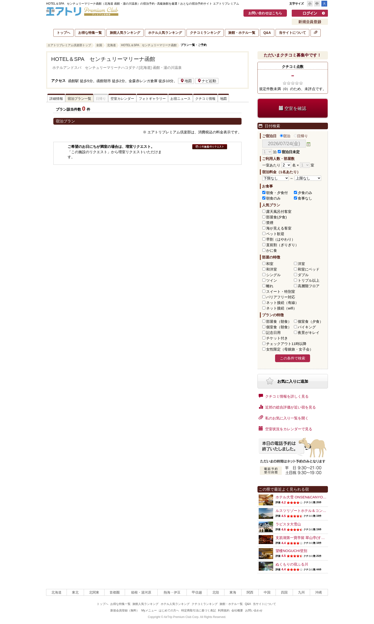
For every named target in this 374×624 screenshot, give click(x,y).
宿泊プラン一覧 (79, 98)
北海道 (111, 45)
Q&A (267, 33)
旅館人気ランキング (125, 33)
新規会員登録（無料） (124, 610)
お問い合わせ (254, 610)
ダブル (303, 275)
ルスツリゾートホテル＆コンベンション (308, 511)
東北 (75, 592)
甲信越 (197, 592)
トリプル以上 (308, 280)
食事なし (305, 198)
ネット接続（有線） (282, 303)
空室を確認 (292, 108)
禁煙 (269, 223)
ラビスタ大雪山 (288, 524)
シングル (273, 275)
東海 (232, 592)
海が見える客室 (278, 228)
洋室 (301, 264)
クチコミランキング (205, 33)
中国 (267, 592)
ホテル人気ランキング (165, 33)
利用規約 (223, 610)
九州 (301, 592)
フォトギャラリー (152, 98)
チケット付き (277, 338)
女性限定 (289, 349)
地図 (186, 81)
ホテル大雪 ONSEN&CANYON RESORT (308, 497)
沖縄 (318, 592)
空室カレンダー (122, 98)
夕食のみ (305, 193)
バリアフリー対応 (280, 297)
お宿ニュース (180, 98)
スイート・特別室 (280, 291)
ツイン (271, 280)
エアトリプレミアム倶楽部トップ (69, 45)
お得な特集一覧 (90, 33)
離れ (269, 286)
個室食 (310, 321)
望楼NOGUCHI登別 (291, 551)
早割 (280, 239)
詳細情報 (56, 98)
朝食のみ (273, 198)
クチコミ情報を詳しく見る (284, 396)
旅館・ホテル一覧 (241, 33)
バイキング (307, 327)
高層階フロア (308, 286)
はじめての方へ (169, 610)
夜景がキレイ (308, 332)
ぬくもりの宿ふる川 (292, 564)
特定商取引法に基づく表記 (198, 610)
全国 (99, 45)
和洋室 (271, 269)
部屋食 (278, 321)
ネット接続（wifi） (281, 308)
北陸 (215, 592)
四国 (284, 592)
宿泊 (285, 136)
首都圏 (115, 592)
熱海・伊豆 (172, 592)
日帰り (301, 136)
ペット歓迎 (275, 234)
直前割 (282, 245)
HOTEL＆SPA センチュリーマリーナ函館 (149, 45)
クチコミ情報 (205, 98)
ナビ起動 (206, 81)
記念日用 (273, 332)
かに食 (271, 250)
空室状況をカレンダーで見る (285, 428)
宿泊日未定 (289, 152)
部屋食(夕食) (276, 217)
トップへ (63, 33)
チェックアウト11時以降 (286, 344)
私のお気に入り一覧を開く (284, 417)
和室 (269, 264)
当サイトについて (292, 33)
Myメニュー (149, 610)
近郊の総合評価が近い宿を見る (287, 406)
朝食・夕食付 (277, 193)
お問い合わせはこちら (265, 13)
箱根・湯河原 (141, 592)
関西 (250, 592)
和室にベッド (308, 269)
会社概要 (237, 610)
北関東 (94, 592)
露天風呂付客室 (278, 211)
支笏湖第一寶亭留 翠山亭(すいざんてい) (308, 538)
